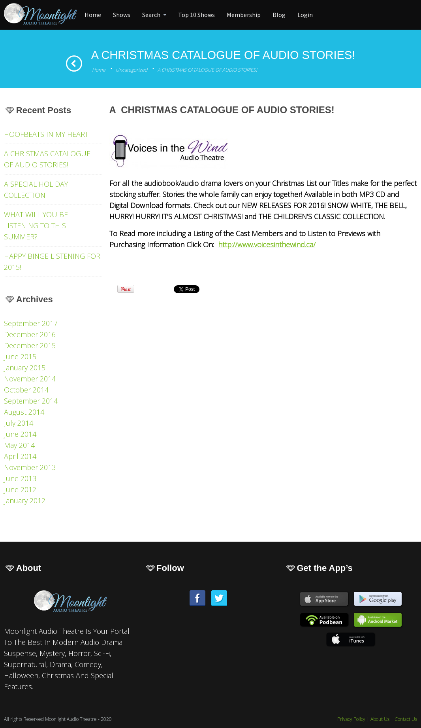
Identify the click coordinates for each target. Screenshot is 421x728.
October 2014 (26, 389)
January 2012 (24, 500)
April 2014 (20, 456)
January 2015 (24, 367)
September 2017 (31, 323)
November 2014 (30, 378)
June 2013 (20, 478)
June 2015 (20, 356)
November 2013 (30, 467)
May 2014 (19, 445)
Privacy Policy (351, 719)
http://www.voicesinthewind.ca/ (267, 244)
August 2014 (24, 412)
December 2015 (30, 345)
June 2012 (20, 489)
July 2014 (18, 423)
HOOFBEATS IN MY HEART (46, 134)
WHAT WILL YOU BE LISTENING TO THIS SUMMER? (36, 225)
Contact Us (406, 719)
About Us (379, 719)
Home (98, 69)
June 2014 (20, 434)
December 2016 (30, 334)
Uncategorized (131, 69)
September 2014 (31, 401)
